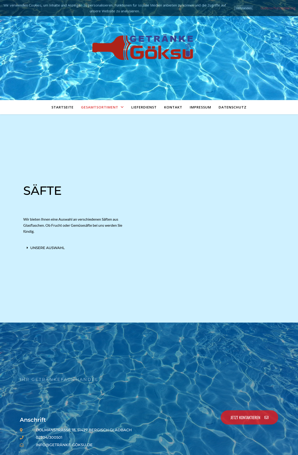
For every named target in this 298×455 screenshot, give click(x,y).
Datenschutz (233, 107)
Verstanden (244, 8)
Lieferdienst (144, 107)
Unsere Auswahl (47, 248)
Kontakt (173, 107)
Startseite (62, 107)
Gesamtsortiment (99, 107)
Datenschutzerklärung (278, 8)
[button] (76, 248)
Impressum (200, 107)
